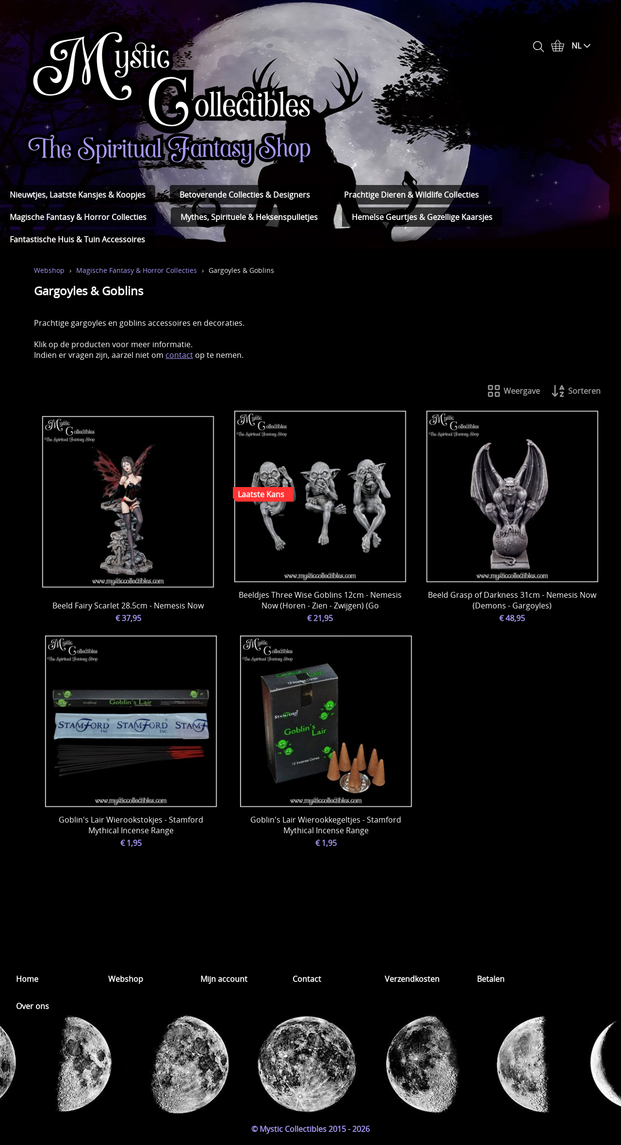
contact (179, 355)
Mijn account (223, 979)
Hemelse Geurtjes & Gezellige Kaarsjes (422, 217)
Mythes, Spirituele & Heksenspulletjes (249, 217)
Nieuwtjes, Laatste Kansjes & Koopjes (78, 194)
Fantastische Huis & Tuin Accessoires (77, 239)
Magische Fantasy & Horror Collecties (78, 217)
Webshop (49, 270)
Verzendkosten (412, 979)
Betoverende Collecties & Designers (245, 194)
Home (27, 979)
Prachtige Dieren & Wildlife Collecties (411, 194)
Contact (307, 979)
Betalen (491, 979)
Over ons (32, 1006)
